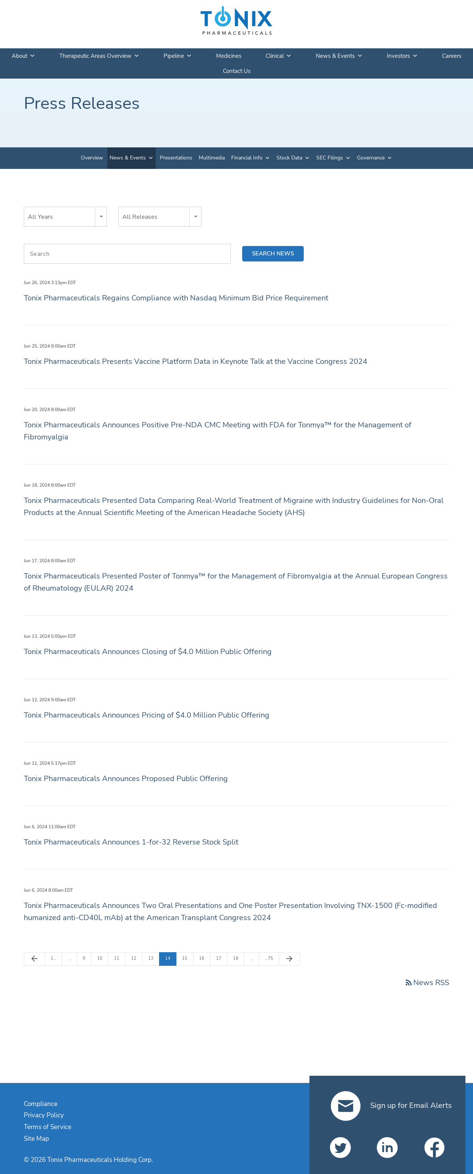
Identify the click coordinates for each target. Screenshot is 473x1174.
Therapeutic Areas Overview (99, 56)
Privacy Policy (44, 1115)
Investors (402, 56)
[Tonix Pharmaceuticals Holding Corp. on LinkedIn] (387, 1147)
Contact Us (236, 71)
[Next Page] (289, 959)
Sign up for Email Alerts (391, 1105)
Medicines (228, 56)
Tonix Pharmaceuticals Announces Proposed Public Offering (126, 778)
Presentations (176, 157)
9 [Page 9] (86, 958)
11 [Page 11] (118, 958)
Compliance (40, 1104)
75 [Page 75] (269, 958)
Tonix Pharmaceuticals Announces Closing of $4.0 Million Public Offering (148, 652)
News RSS (426, 983)
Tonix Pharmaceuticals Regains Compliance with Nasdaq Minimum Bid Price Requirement (176, 298)
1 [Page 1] (55, 958)
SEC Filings (329, 157)
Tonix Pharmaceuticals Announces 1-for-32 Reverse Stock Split (131, 842)
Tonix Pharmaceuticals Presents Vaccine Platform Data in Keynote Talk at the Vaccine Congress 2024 (195, 361)
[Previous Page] (34, 959)
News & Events (339, 56)
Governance (371, 157)
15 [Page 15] (186, 958)
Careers (451, 56)
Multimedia (212, 157)
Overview (92, 157)
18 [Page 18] (237, 958)
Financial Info (247, 157)
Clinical (279, 56)
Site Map (36, 1138)
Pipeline (178, 56)
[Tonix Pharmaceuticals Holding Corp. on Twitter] (340, 1147)
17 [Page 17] (220, 958)
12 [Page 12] (135, 958)
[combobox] (65, 217)
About (23, 56)
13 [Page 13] (152, 958)
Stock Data (289, 157)
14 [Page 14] (169, 958)
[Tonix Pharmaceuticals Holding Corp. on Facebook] (434, 1147)
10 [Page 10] (101, 958)
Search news (273, 253)
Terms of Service (47, 1127)
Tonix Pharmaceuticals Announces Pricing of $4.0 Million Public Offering (146, 715)
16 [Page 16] (203, 958)
